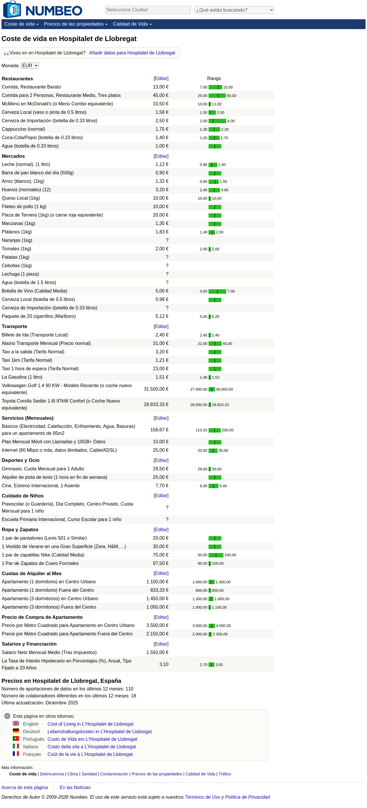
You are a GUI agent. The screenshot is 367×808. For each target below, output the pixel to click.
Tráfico (224, 774)
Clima (72, 774)
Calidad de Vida (130, 24)
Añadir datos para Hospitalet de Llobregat (132, 52)
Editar (161, 78)
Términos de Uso (202, 797)
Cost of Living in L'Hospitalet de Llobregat (90, 724)
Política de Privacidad (247, 797)
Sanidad (89, 774)
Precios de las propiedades (74, 24)
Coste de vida (19, 24)
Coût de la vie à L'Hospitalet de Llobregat (90, 754)
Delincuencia (52, 774)
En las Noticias (75, 787)
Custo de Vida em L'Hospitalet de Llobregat (92, 739)
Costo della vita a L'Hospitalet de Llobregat (91, 746)
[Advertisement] (322, 70)
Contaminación (114, 774)
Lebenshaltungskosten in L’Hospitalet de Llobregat (99, 731)
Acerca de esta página (24, 787)
